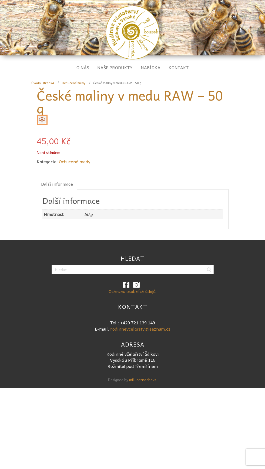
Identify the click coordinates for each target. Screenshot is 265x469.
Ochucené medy (73, 82)
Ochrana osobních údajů (132, 291)
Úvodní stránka (42, 82)
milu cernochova (142, 379)
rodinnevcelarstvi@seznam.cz (140, 328)
